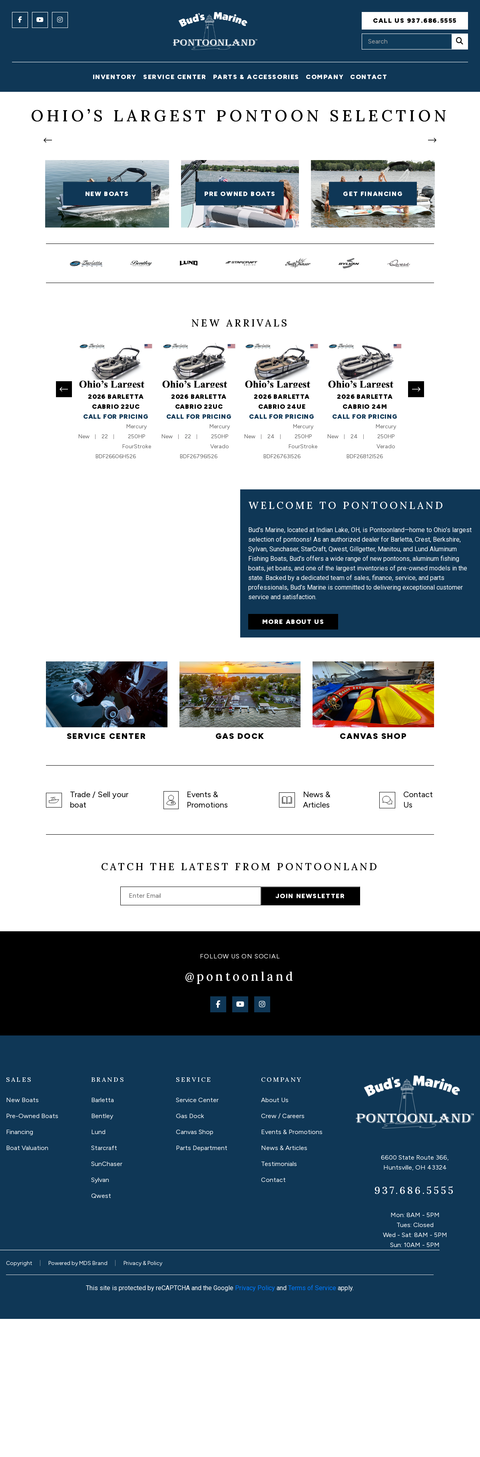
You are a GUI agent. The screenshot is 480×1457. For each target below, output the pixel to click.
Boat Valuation (27, 1286)
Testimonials (279, 1302)
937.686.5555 (414, 1328)
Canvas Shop (194, 1270)
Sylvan (100, 1318)
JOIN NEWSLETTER (310, 1034)
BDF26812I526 (365, 595)
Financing (19, 1270)
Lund (98, 1270)
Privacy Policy (255, 1426)
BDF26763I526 (282, 595)
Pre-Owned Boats (32, 1254)
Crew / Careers (283, 1254)
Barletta (102, 1238)
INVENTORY (115, 77)
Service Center (197, 1238)
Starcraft (104, 1286)
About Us (275, 1238)
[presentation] (48, 209)
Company (325, 77)
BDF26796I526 (198, 595)
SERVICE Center (174, 77)
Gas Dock (190, 1254)
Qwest (101, 1334)
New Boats (22, 1238)
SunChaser (106, 1302)
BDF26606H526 (116, 595)
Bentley (102, 1254)
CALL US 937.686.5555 (415, 20)
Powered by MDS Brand (78, 1401)
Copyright (19, 1401)
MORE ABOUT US (293, 760)
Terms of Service (312, 1426)
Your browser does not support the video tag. (120, 702)
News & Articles (284, 1286)
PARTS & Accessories (256, 77)
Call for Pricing (116, 555)
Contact (368, 77)
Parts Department (201, 1286)
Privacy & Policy (142, 1401)
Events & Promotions (292, 1270)
